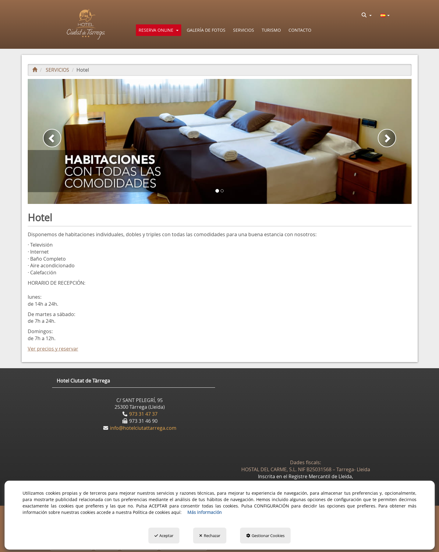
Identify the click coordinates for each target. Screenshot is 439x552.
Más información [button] (204, 512)
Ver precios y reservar (53, 348)
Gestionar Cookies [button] (265, 535)
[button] (86, 24)
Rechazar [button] (209, 535)
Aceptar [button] (163, 535)
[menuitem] (366, 15)
